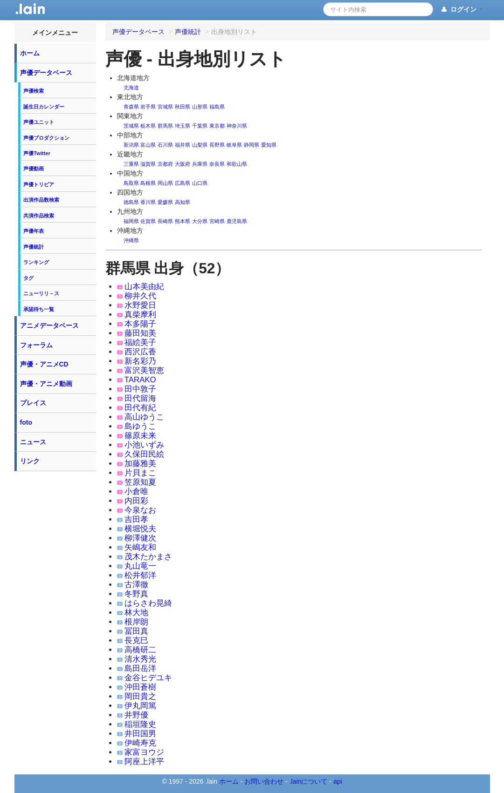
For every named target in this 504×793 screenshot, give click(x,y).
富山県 (148, 145)
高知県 (182, 202)
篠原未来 (140, 435)
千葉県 (199, 126)
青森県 (131, 106)
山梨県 (199, 145)
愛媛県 (165, 202)
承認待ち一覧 (38, 309)
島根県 (148, 183)
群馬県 (165, 126)
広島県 (182, 183)
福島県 (217, 106)
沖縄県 (131, 240)
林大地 (136, 612)
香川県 (148, 202)
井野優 (136, 715)
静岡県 (251, 145)
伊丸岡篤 (140, 705)
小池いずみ (144, 445)
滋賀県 (148, 164)
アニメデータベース (49, 325)
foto (26, 422)
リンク (30, 461)
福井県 (182, 145)
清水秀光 (140, 659)
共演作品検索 (38, 215)
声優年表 (33, 231)
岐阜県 (234, 145)
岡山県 (165, 183)
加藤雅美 (140, 463)
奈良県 (217, 164)
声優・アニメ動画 (46, 383)
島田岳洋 (140, 668)
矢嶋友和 (140, 547)
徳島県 (131, 202)
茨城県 (131, 126)
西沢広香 (140, 351)
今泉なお (140, 510)
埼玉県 (182, 126)
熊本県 (182, 221)
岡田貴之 (140, 696)
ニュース (33, 442)
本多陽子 (140, 323)
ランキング (36, 262)
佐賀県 (148, 221)
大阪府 (182, 164)
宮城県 (165, 106)
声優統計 (33, 247)
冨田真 (136, 631)
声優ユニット (38, 122)
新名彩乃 (140, 361)
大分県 (199, 221)
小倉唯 (136, 491)
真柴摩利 (140, 314)
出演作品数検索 (41, 200)
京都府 (165, 164)
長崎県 (165, 221)
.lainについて (309, 781)
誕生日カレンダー (43, 106)
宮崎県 (217, 221)
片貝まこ (140, 472)
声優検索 (33, 91)
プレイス (33, 403)
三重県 (131, 164)
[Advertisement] (55, 615)
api (337, 781)
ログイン (461, 10)
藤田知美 (140, 333)
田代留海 (140, 398)
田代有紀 (140, 407)
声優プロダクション (46, 138)
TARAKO (140, 379)
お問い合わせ (263, 781)
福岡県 (131, 221)
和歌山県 (237, 164)
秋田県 (182, 106)
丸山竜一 (140, 566)
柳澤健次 (140, 538)
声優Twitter (36, 153)
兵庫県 (199, 164)
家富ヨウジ (144, 752)
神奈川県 (237, 126)
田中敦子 (140, 389)
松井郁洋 (140, 575)
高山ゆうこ (144, 417)
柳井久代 (140, 295)
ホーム (30, 53)
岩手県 (148, 106)
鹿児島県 (237, 221)
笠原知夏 (140, 482)
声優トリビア (38, 184)
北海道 (131, 87)
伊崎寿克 (140, 743)
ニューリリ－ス (41, 293)
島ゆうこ (140, 426)
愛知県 (268, 145)
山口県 (199, 183)
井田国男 (140, 733)
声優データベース (46, 72)
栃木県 (148, 126)
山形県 (199, 106)
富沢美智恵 (144, 370)
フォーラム (36, 345)
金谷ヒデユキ (148, 677)
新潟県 (131, 145)
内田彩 (136, 500)
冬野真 (136, 594)
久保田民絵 (144, 454)
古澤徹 (136, 584)
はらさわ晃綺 (148, 603)
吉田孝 (136, 519)
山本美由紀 (144, 286)
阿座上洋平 (144, 761)
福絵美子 (140, 342)
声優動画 (33, 168)
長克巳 (136, 640)
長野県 (217, 145)
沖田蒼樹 (140, 687)
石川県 (165, 145)
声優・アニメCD (44, 364)
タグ (28, 278)
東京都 (217, 126)
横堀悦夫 (140, 528)
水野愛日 (140, 305)
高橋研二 (140, 649)
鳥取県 (131, 183)
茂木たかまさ (148, 556)
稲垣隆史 (140, 724)
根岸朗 (136, 621)
